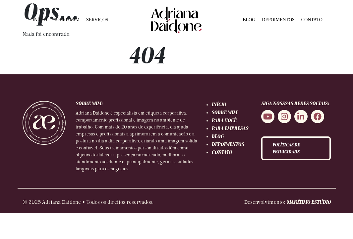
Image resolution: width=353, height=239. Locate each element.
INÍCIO (39, 19)
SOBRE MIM (67, 19)
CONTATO (312, 19)
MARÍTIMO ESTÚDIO (309, 202)
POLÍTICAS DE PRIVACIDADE (286, 149)
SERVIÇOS (97, 19)
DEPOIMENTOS (278, 19)
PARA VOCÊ (223, 120)
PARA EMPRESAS (229, 128)
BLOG (249, 19)
